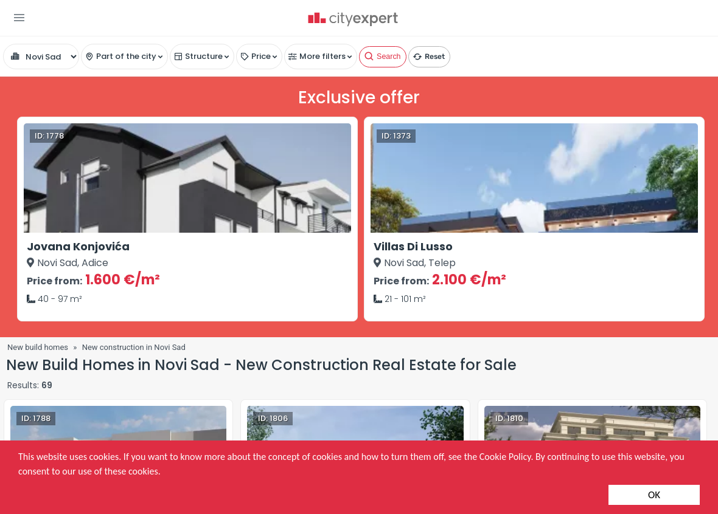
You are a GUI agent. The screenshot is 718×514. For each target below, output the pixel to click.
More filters (322, 56)
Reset (428, 55)
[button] (19, 17)
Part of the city (126, 56)
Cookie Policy (505, 456)
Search (382, 55)
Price (261, 56)
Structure (204, 56)
